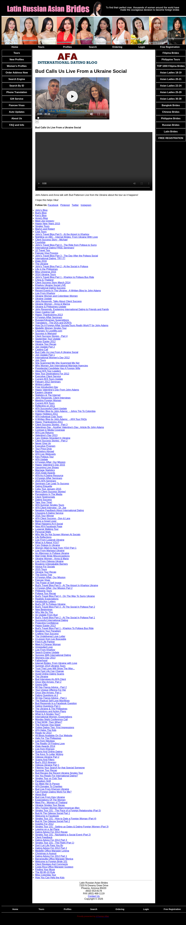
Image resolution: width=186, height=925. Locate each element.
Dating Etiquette (43, 486)
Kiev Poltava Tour (44, 457)
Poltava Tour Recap (45, 593)
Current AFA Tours (45, 403)
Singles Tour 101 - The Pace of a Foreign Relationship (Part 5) (68, 810)
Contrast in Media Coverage (50, 430)
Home (14, 47)
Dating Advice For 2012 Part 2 (51, 848)
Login (142, 47)
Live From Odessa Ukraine (49, 561)
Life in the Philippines (46, 269)
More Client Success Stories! (50, 491)
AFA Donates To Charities (48, 786)
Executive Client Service (48, 376)
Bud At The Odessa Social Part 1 (52, 813)
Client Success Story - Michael (51, 239)
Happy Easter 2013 (45, 625)
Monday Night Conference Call (51, 719)
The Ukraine (41, 264)
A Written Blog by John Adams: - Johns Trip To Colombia (65, 411)
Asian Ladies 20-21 (171, 79)
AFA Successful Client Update (51, 408)
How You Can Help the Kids (50, 877)
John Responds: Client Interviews (53, 398)
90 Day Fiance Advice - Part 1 (51, 698)
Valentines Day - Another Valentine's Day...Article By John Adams (69, 427)
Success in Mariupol (46, 333)
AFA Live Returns (44, 432)
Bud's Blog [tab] (41, 213)
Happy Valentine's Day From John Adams (57, 389)
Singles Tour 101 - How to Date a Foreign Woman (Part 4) (65, 818)
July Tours (40, 360)
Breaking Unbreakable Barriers (51, 564)
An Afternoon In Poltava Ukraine (52, 553)
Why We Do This (44, 612)
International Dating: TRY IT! (50, 258)
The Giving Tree (43, 574)
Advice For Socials (45, 566)
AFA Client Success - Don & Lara (52, 518)
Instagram (86, 205)
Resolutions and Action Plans (50, 711)
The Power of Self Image (48, 582)
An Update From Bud (46, 615)
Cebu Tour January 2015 (48, 489)
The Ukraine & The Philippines (51, 708)
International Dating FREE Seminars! (54, 247)
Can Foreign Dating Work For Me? (53, 792)
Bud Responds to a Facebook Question (56, 703)
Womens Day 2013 (45, 658)
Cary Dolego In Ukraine (47, 545)
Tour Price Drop (43, 448)
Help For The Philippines (48, 738)
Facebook (53, 205)
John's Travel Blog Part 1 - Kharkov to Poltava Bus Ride (64, 277)
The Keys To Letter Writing (49, 754)
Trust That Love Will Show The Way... (55, 668)
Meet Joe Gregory (44, 221)
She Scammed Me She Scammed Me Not (57, 363)
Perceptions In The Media (48, 494)
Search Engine (16, 79)
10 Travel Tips (42, 250)
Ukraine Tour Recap (45, 344)
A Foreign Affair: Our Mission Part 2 (53, 588)
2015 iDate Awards (45, 473)
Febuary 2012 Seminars (48, 381)
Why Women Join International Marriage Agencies (61, 365)
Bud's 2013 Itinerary (45, 762)
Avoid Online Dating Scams (49, 674)
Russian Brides (170, 125)
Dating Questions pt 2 (46, 695)
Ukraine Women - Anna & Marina (52, 304)
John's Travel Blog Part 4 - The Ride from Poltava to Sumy (66, 245)
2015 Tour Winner (44, 515)
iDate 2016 (41, 261)
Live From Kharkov (45, 293)
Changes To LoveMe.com (48, 331)
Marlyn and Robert (45, 229)
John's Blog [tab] (41, 210)
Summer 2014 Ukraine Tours (50, 666)
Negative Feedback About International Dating (59, 510)
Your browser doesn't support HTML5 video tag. (93, 161)
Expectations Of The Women (50, 800)
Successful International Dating (51, 620)
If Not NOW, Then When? (48, 722)
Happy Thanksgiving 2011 (49, 422)
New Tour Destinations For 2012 (52, 373)
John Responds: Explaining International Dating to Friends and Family (72, 309)
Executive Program (45, 446)
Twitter (75, 205)
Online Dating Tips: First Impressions (54, 727)
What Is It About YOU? (47, 542)
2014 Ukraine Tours (45, 274)
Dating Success (43, 499)
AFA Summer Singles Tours (49, 505)
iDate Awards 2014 (45, 746)
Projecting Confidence (47, 623)
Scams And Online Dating (48, 751)
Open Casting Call (45, 312)
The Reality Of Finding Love (50, 743)
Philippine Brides (170, 118)
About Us (16, 118)
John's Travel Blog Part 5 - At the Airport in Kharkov (62, 234)
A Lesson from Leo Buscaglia (50, 639)
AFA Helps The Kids (45, 730)
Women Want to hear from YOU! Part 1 (55, 548)
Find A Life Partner (45, 641)
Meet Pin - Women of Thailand (51, 802)
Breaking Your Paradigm (48, 631)
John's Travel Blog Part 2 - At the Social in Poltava (61, 266)
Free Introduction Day (46, 387)
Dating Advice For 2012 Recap (51, 832)
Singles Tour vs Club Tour (48, 778)
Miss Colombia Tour (45, 875)
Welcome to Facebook (47, 816)
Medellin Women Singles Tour (51, 328)
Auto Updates (16, 112)
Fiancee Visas (17, 105)
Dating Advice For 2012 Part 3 (51, 840)
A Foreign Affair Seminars (48, 317)
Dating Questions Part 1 (48, 706)
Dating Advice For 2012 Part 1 (51, 856)
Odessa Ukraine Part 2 (47, 757)
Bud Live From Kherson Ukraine (52, 789)
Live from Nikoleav (45, 741)
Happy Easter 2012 (45, 341)
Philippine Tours (43, 591)
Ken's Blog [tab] (41, 215)
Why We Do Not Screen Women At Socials (58, 534)
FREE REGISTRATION (170, 138)
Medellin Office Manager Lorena (52, 851)
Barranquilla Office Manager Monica (54, 859)
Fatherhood (41, 660)
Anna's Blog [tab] (41, 218)
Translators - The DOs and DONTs (53, 322)
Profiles (67, 47)
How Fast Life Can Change (49, 671)
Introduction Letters (45, 601)
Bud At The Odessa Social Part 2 (52, 821)
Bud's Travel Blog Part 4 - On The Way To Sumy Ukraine (65, 596)
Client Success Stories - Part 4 (51, 336)
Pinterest (65, 205)
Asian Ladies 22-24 (171, 85)
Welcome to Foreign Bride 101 (51, 861)
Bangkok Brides (171, 105)
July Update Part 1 (45, 355)
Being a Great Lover (46, 521)
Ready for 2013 (43, 733)
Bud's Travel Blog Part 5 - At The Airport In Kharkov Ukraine (66, 585)
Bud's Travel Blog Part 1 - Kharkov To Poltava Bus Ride (64, 628)
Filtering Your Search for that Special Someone (60, 767)
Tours (41, 47)
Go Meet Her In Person (47, 783)
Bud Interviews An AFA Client (50, 679)
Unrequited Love (44, 647)
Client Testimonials (45, 497)
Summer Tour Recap (46, 770)
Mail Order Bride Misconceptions (52, 556)
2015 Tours (41, 569)
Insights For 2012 (44, 824)
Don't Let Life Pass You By (49, 845)
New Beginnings (44, 609)
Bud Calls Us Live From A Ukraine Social (56, 352)
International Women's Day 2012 (52, 357)
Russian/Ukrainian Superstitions (52, 320)
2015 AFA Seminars (45, 481)
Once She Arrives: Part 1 (48, 692)
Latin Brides (171, 131)
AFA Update (41, 459)
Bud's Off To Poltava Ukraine (50, 604)
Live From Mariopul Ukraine (50, 550)
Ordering (117, 47)
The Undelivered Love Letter (50, 636)
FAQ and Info (16, 125)
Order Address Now (17, 72)
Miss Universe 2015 (45, 272)
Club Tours (41, 231)
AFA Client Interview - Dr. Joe (50, 507)
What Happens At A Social (49, 524)
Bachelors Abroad (44, 451)
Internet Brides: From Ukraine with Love (56, 663)
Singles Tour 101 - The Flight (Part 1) (54, 842)
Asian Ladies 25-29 (171, 92)
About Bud (40, 794)
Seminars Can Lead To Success (52, 483)
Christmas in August (45, 853)
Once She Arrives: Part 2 (48, 682)
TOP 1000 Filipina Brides (171, 66)
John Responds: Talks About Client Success (58, 301)
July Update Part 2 (45, 347)
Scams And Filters (44, 759)
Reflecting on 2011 (45, 406)
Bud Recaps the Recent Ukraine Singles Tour (59, 773)
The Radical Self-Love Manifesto (52, 700)
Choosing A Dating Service (49, 513)
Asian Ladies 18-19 (171, 72)
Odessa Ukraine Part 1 (47, 765)
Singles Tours (42, 226)
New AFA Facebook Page (48, 526)
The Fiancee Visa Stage (48, 725)
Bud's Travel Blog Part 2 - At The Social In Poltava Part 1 (65, 617)
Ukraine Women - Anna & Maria (52, 558)
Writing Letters (43, 384)
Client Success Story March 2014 (53, 282)
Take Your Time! (43, 502)
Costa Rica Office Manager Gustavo (54, 867)
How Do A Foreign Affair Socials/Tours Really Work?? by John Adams (71, 325)
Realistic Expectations (47, 599)
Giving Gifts (41, 684)
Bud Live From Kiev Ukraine (50, 797)
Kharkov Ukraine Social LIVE (50, 285)
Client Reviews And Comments (51, 864)
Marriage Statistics (45, 470)
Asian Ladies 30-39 (171, 99)
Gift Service (16, 99)
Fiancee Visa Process (46, 253)
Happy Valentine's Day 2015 (50, 465)
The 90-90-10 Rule (45, 872)
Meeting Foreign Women (48, 400)
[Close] (37, 121)
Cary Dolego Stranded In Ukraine (52, 438)
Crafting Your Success (47, 633)
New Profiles (17, 59)
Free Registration (170, 47)
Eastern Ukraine (43, 392)
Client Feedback (44, 837)
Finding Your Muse (45, 869)
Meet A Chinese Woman (48, 644)
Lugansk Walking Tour (47, 529)
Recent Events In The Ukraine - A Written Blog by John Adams (68, 290)
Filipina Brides (171, 53)
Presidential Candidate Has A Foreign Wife (57, 368)
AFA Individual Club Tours (48, 416)
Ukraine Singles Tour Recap (50, 805)
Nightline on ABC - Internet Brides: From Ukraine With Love (66, 237)
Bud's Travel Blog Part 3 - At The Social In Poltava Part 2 (65, 607)
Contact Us (94, 896)
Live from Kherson (45, 749)
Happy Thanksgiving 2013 (49, 314)
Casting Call (41, 349)
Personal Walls (43, 532)
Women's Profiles (17, 66)
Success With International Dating (53, 655)
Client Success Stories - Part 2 (51, 440)
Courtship (40, 242)
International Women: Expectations (53, 716)
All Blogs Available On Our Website (53, 735)
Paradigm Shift (43, 781)
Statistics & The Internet (48, 395)
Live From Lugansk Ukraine (49, 540)
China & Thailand (44, 280)
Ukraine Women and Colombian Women (56, 296)
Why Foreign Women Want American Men (57, 808)
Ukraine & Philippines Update (50, 306)
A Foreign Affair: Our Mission (50, 462)
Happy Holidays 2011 (46, 414)
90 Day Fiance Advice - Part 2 (51, 687)
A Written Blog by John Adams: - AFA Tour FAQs (61, 419)
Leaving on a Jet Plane (47, 829)
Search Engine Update (47, 652)
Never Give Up (43, 443)
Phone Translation (16, 92)
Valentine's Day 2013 (46, 435)
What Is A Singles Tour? (47, 714)
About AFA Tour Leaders (48, 371)
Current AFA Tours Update (49, 379)
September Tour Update (48, 339)
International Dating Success (50, 288)
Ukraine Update (43, 298)
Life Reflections (43, 537)
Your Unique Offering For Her (50, 690)
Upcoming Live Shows (47, 467)
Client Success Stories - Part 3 (51, 424)
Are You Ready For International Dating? (56, 775)
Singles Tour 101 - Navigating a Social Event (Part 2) (63, 834)
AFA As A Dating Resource (49, 475)
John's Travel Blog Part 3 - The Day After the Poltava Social (66, 255)
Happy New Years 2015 (47, 223)
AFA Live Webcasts (45, 454)
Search (93, 47)
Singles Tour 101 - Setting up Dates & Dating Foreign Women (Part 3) (72, 826)
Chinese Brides (170, 112)
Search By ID (16, 85)
